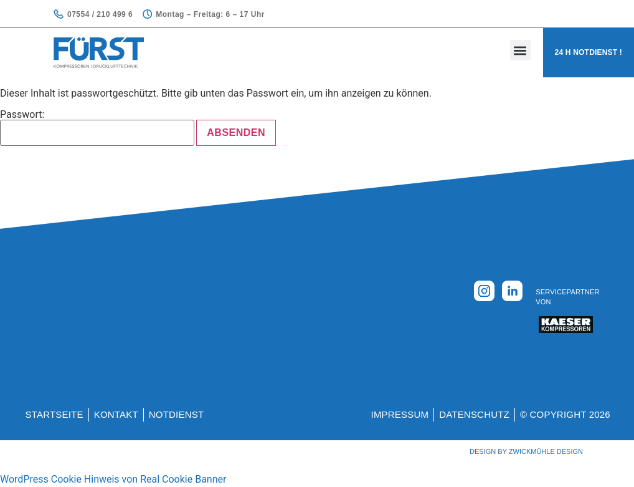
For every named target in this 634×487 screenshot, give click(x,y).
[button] (520, 50)
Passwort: (97, 128)
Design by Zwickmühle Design (526, 451)
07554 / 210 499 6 (100, 14)
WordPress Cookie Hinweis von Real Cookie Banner (113, 479)
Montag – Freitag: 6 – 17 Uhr (210, 14)
